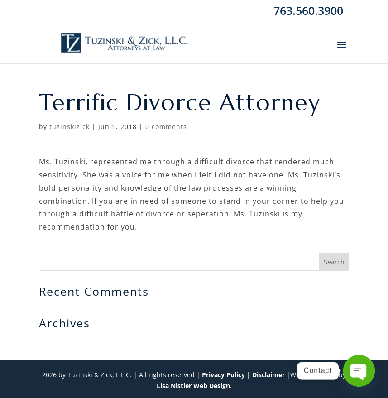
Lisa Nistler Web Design (193, 385)
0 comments (166, 126)
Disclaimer (268, 374)
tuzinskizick (69, 126)
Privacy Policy (223, 374)
